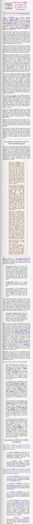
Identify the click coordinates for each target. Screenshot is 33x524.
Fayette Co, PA (20, 332)
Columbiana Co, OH (15, 480)
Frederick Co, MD (10, 463)
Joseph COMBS (23, 330)
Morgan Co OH (17, 313)
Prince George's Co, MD (21, 341)
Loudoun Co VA (10, 455)
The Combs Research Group (23, 13)
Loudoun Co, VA (13, 20)
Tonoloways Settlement (16, 28)
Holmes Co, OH (19, 331)
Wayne (28, 332)
